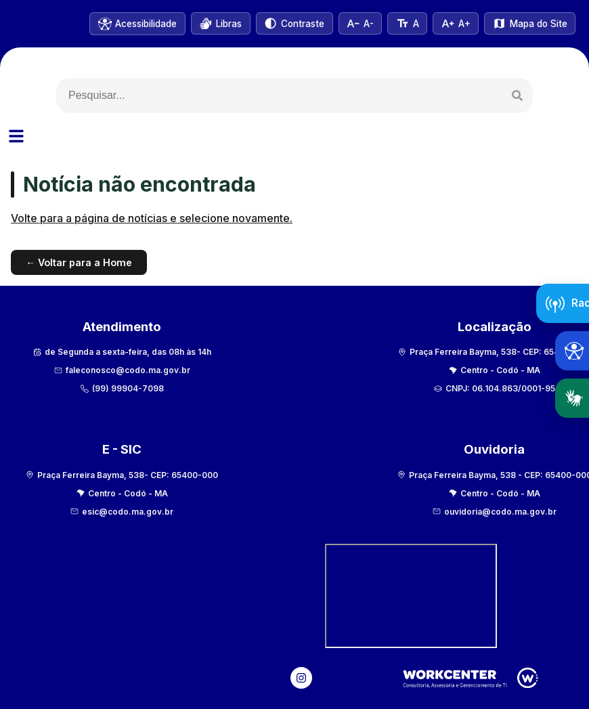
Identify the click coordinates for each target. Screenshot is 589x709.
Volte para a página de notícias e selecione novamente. (151, 218)
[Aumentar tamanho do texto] (454, 23)
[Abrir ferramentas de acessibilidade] (572, 350)
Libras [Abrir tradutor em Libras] (577, 398)
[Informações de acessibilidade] (131, 23)
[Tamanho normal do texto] (405, 23)
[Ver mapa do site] (529, 23)
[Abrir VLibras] (216, 23)
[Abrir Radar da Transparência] (562, 303)
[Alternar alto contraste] (290, 23)
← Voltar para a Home (79, 262)
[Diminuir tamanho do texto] (356, 23)
